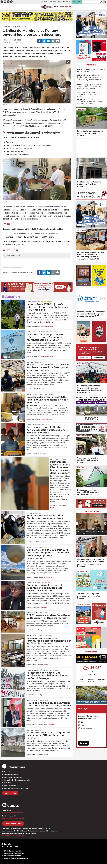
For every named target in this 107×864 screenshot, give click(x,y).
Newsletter (10, 793)
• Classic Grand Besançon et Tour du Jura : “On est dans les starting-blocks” (91, 94)
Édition (57, 7)
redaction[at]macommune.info (12, 813)
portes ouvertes (15, 266)
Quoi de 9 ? (49, 394)
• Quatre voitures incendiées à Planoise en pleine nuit (91, 70)
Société (53, 332)
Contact (7, 772)
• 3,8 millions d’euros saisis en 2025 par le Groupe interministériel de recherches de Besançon (90, 102)
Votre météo (91, 652)
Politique (48, 582)
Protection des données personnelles (17, 780)
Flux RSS (7, 783)
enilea (6, 266)
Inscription (84, 357)
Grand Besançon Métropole (37, 670)
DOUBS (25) (30, 424)
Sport (49, 302)
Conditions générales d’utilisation (16, 788)
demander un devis (13, 823)
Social (47, 424)
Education (21, 26)
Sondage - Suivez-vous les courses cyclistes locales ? (89, 717)
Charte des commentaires (13, 777)
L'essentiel (91, 65)
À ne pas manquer (91, 511)
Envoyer (83, 743)
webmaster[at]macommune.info (13, 835)
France (29, 513)
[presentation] (64, 101)
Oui (82, 722)
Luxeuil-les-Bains (33, 332)
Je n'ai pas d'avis (86, 728)
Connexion (98, 357)
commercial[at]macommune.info (13, 818)
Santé (43, 302)
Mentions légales (10, 785)
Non (82, 725)
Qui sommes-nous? (11, 774)
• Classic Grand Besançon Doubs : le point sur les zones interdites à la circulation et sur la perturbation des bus (89, 78)
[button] (101, 2)
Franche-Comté (9, 26)
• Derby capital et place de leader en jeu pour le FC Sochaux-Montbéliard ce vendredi (89, 86)
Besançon (30, 362)
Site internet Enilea (13, 256)
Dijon (28, 302)
